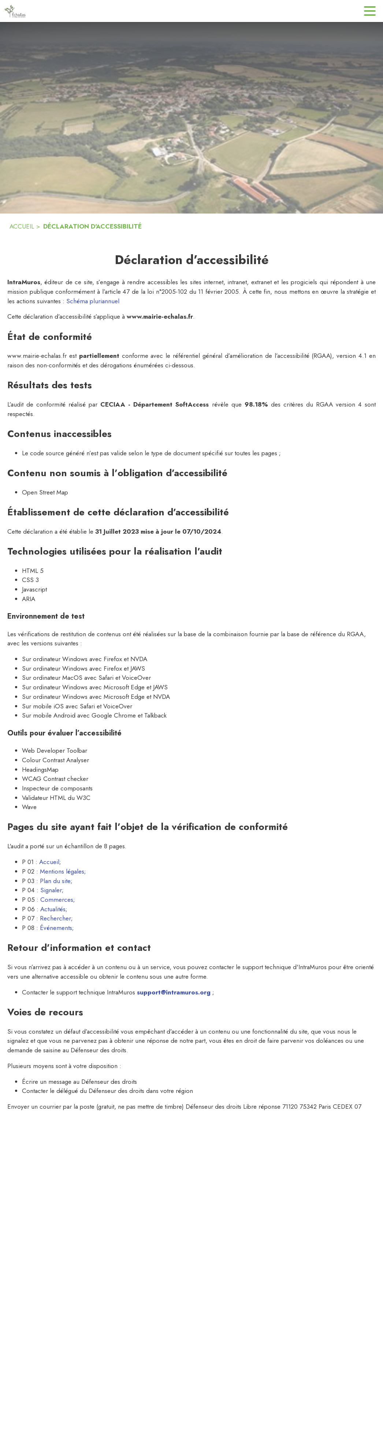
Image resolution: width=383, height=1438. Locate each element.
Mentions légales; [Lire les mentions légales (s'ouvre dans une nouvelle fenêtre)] (63, 871)
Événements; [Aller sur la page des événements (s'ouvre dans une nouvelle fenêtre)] (57, 927)
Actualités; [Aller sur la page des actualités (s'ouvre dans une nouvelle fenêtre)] (53, 909)
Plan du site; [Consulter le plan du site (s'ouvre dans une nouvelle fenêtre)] (56, 880)
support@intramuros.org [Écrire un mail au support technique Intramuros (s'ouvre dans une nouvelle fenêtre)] (174, 992)
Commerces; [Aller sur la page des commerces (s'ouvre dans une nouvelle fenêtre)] (57, 899)
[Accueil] (15, 11)
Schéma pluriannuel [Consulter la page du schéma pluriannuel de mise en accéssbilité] (92, 301)
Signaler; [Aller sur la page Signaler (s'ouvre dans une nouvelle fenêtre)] (52, 890)
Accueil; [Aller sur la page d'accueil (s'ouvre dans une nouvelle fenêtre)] (50, 861)
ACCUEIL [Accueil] (22, 226)
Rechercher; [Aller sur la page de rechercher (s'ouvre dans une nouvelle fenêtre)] (56, 918)
